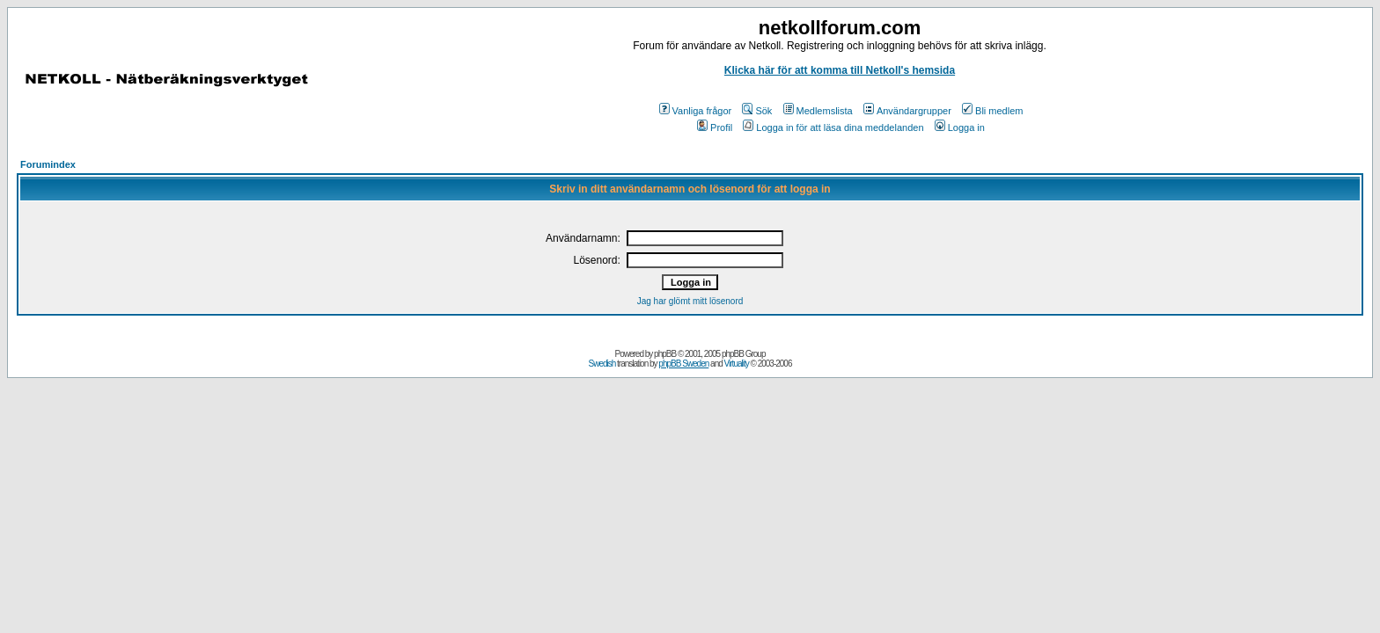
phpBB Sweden (683, 363)
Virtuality (736, 363)
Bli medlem (992, 111)
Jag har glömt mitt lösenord (690, 301)
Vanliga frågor (695, 111)
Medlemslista (818, 111)
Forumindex (48, 164)
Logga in (960, 127)
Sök (757, 111)
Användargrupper (907, 111)
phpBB (665, 354)
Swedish (602, 363)
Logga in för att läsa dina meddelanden (833, 127)
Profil (714, 127)
